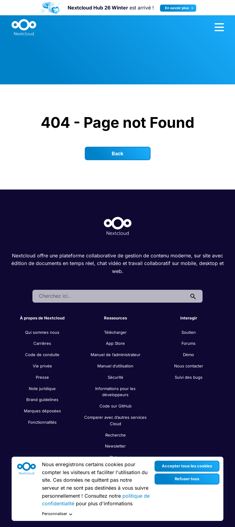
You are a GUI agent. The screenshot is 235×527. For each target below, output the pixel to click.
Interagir (188, 317)
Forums (188, 343)
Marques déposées (42, 410)
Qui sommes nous (42, 332)
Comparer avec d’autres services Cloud (115, 420)
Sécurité (115, 377)
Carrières (42, 343)
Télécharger (115, 332)
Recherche (115, 435)
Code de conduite (42, 354)
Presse (42, 377)
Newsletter (115, 446)
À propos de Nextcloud (42, 317)
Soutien (188, 332)
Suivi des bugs (189, 377)
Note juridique (42, 388)
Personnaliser (57, 514)
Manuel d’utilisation (115, 365)
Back (117, 153)
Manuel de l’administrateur (115, 354)
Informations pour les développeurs (115, 391)
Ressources (115, 317)
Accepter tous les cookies (187, 466)
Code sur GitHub (115, 406)
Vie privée (42, 365)
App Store (115, 343)
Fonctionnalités (42, 422)
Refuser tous (187, 479)
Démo (188, 354)
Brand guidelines (42, 399)
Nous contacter (188, 365)
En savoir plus (180, 8)
